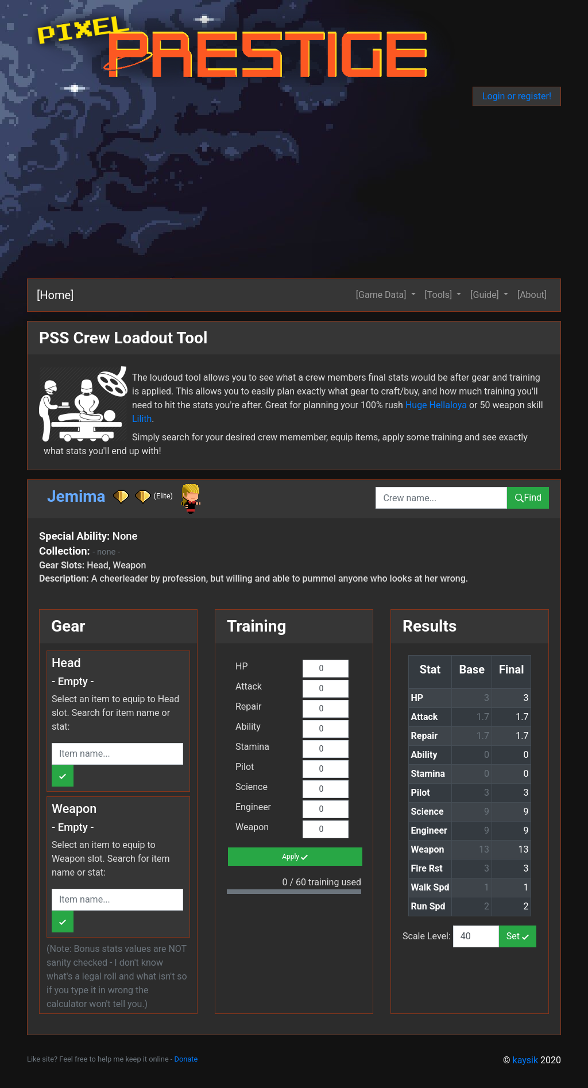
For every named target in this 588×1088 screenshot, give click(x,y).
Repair (248, 706)
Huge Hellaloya (436, 405)
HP (241, 666)
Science (251, 786)
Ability (248, 726)
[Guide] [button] (485, 294)
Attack (248, 686)
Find (527, 497)
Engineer (253, 807)
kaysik (526, 1060)
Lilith (142, 418)
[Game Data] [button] (382, 294)
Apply (295, 857)
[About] (532, 294)
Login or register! (516, 96)
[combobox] (441, 498)
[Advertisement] (294, 192)
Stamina (252, 746)
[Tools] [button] (440, 294)
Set (517, 936)
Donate (186, 1059)
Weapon (252, 827)
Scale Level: (428, 936)
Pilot (244, 766)
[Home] (55, 295)
